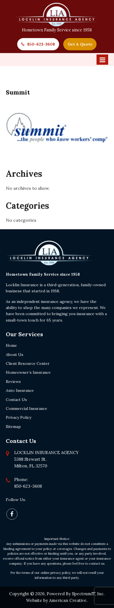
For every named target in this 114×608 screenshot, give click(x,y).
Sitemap (13, 426)
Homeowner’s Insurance (28, 372)
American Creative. (68, 600)
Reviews (13, 381)
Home (11, 345)
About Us (14, 354)
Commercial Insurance (26, 408)
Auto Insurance (20, 390)
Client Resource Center (28, 363)
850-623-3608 (41, 44)
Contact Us (16, 399)
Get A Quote (80, 44)
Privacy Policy (18, 417)
